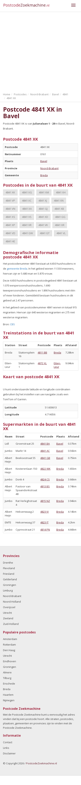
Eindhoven (9, 661)
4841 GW (27, 233)
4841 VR (26, 225)
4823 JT (44, 522)
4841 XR (59, 225)
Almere (7, 672)
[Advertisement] (37, 51)
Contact (7, 742)
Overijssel (9, 607)
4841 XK (10, 192)
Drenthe (8, 562)
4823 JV (44, 511)
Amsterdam (10, 639)
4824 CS (45, 479)
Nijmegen (8, 700)
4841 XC (26, 200)
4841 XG (27, 192)
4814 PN (45, 529)
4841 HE (10, 241)
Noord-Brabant (49, 168)
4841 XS (10, 217)
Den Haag (9, 650)
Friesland (8, 574)
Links (6, 748)
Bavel (43, 161)
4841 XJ (42, 200)
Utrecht (7, 613)
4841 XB (59, 208)
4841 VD (10, 233)
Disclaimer (9, 753)
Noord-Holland (12, 601)
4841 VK (43, 225)
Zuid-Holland (11, 624)
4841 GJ (43, 208)
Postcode (26, 5)
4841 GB (45, 458)
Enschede (9, 683)
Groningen (9, 585)
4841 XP (10, 225)
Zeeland (8, 618)
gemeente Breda (17, 268)
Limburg (8, 590)
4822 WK (45, 468)
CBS (12, 324)
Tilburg (7, 678)
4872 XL (42, 363)
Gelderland (10, 579)
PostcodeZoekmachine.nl (41, 763)
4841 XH (61, 192)
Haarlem (8, 694)
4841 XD (43, 217)
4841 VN (10, 208)
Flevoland (9, 568)
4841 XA (27, 208)
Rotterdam (9, 644)
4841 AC (45, 451)
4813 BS (45, 486)
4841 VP (10, 200)
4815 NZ (45, 501)
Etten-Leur (57, 365)
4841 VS (26, 217)
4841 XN (59, 200)
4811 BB (42, 352)
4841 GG (60, 217)
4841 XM (44, 192)
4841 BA (45, 443)
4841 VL (61, 233)
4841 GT (45, 233)
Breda (44, 175)
